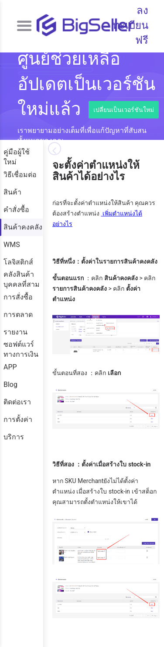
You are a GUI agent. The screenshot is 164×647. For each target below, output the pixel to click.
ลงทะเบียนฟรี (130, 25)
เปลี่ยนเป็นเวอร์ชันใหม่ (123, 109)
